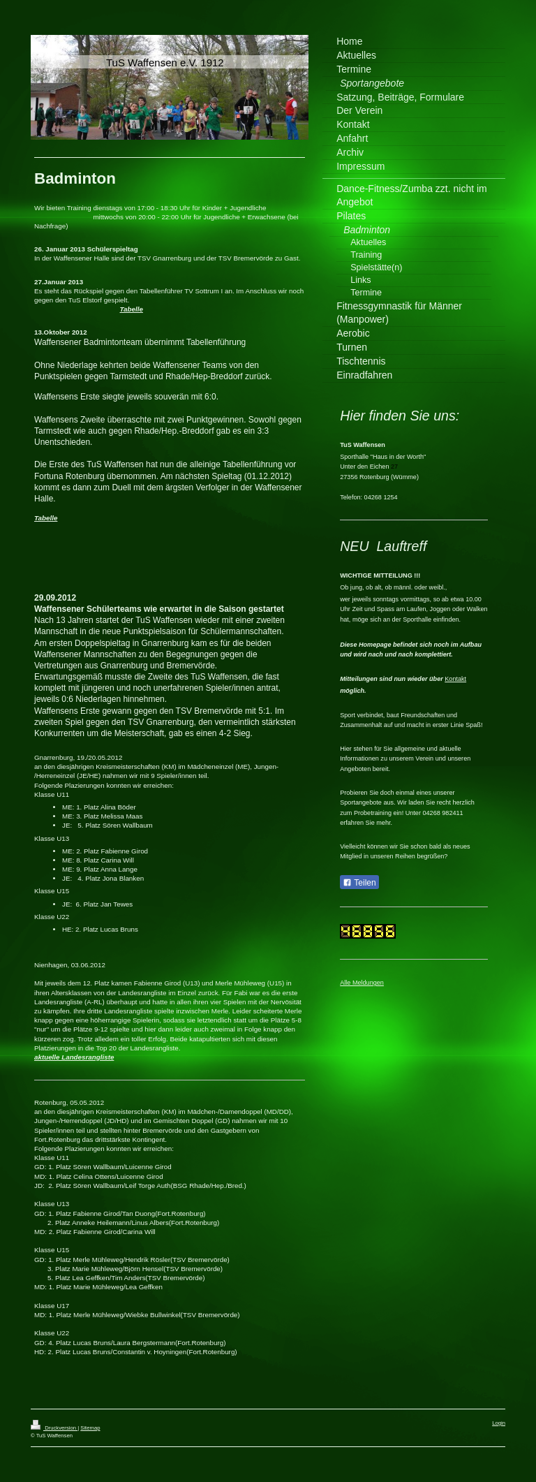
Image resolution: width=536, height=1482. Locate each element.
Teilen (359, 883)
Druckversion (54, 1428)
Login (498, 1423)
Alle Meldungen (362, 982)
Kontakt (455, 678)
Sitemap (90, 1428)
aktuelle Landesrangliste (74, 1057)
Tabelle (131, 309)
